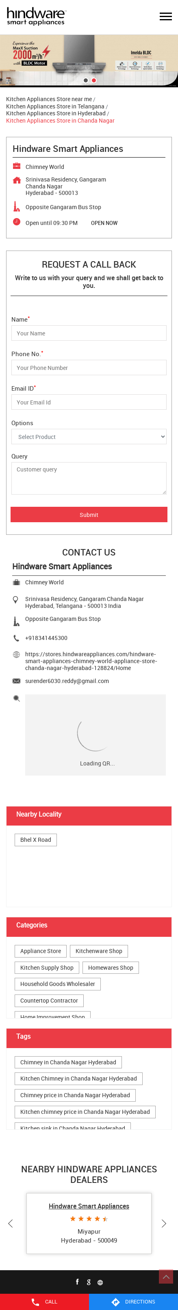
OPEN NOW (104, 223)
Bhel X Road (35, 840)
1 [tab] (85, 80)
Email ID (23, 387)
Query (19, 456)
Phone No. (27, 353)
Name (20, 318)
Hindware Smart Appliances (89, 1206)
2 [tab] (93, 80)
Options (22, 422)
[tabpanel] (89, 61)
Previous (12, 1223)
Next (166, 1223)
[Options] (89, 436)
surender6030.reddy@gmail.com (67, 681)
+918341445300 (46, 638)
